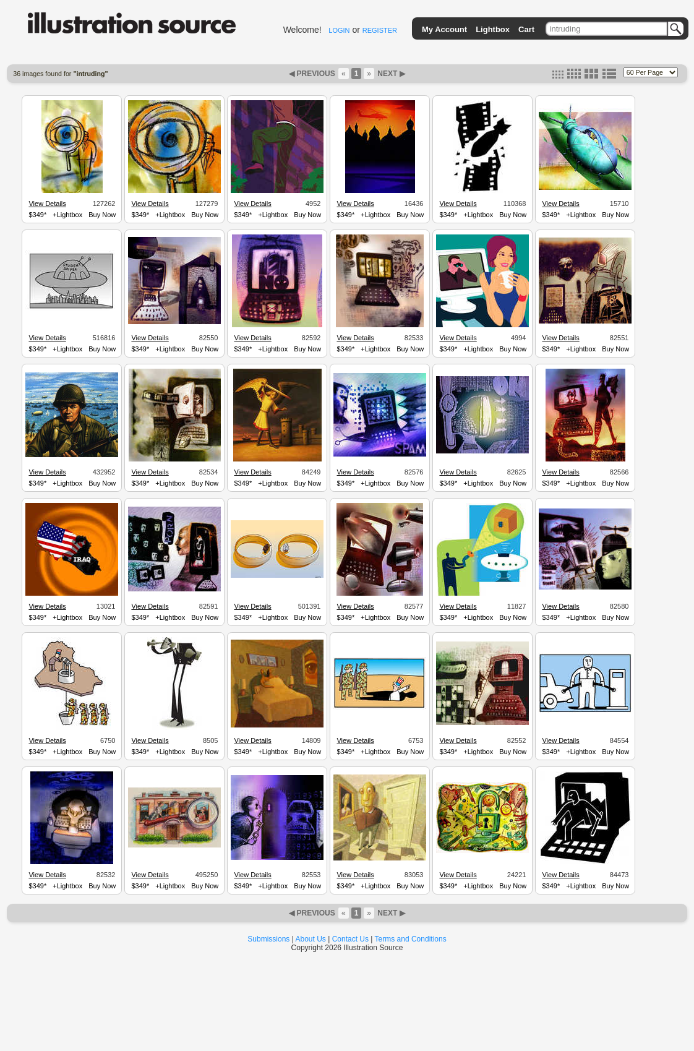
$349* (37, 214)
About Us (311, 939)
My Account (444, 29)
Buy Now (102, 214)
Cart (526, 29)
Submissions (268, 939)
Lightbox (493, 29)
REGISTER (379, 30)
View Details (47, 203)
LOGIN (338, 30)
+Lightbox (67, 214)
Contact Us (350, 939)
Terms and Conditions (411, 939)
